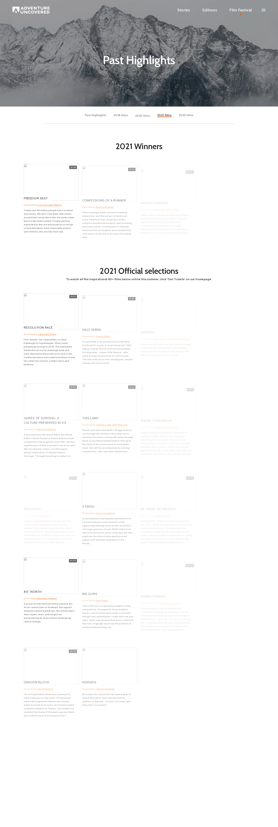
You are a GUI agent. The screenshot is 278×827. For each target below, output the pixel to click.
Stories (183, 10)
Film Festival (240, 10)
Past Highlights (95, 116)
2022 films (186, 116)
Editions (209, 10)
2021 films (164, 116)
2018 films (120, 117)
